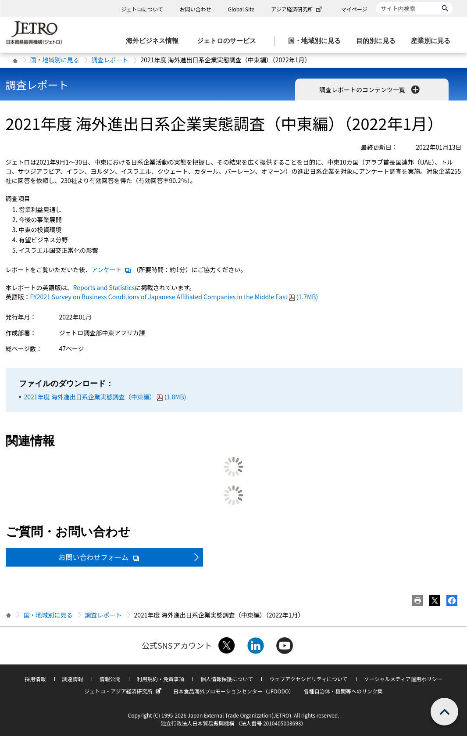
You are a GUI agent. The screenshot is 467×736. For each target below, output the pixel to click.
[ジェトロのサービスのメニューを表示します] (229, 41)
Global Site (241, 9)
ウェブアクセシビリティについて (308, 678)
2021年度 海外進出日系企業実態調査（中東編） (105, 396)
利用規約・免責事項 (160, 678)
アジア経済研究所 (297, 9)
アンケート (112, 269)
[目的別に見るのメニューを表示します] (378, 41)
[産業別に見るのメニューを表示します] (433, 41)
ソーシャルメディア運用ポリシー (403, 678)
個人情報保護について (226, 678)
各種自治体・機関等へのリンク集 (343, 691)
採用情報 (35, 678)
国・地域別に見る (54, 59)
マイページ (354, 9)
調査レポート (110, 59)
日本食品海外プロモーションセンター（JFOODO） (233, 691)
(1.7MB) (174, 296)
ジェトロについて (142, 9)
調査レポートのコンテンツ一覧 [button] (370, 89)
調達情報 (72, 678)
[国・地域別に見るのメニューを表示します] (317, 41)
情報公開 (110, 678)
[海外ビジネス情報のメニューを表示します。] (155, 41)
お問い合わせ (195, 9)
